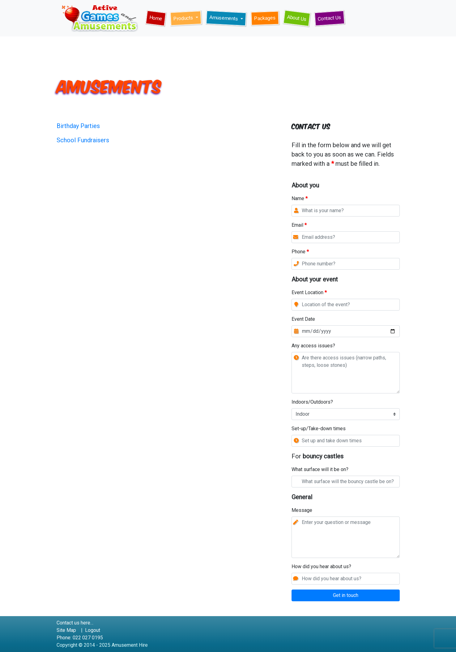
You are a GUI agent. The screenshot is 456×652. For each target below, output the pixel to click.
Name (300, 198)
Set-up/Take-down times (319, 429)
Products (183, 18)
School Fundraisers (83, 140)
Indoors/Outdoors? (312, 402)
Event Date (303, 319)
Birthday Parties (78, 126)
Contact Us (331, 17)
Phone (300, 252)
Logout (92, 630)
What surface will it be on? (320, 469)
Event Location (309, 293)
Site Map (66, 630)
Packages (266, 17)
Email (299, 225)
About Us (298, 19)
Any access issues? (313, 346)
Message (302, 510)
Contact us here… (75, 623)
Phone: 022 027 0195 (80, 638)
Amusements (224, 18)
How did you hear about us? (321, 567)
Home (157, 19)
